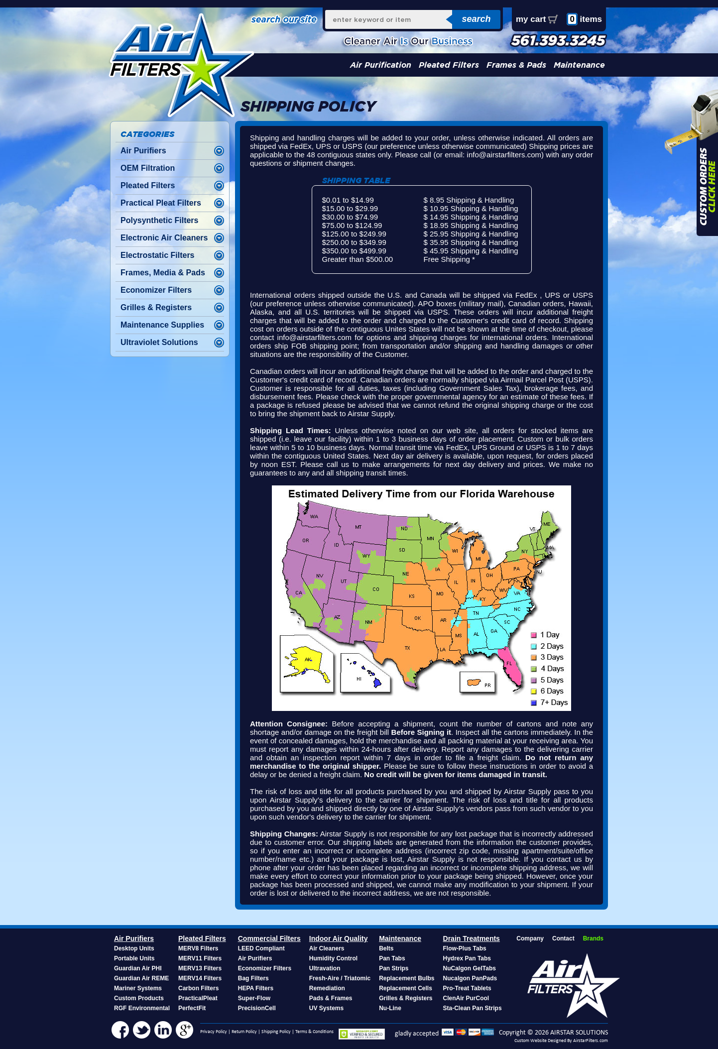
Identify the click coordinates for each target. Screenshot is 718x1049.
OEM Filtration (147, 168)
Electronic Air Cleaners (164, 237)
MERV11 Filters (200, 958)
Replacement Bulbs (406, 978)
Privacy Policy (213, 1032)
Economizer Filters (156, 290)
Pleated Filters (449, 65)
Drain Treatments (471, 938)
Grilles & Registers (156, 307)
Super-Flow (254, 998)
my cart (531, 19)
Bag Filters (253, 978)
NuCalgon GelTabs (469, 968)
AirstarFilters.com (590, 1041)
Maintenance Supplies (162, 325)
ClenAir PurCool (466, 998)
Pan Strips (393, 968)
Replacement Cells (405, 988)
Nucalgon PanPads (470, 978)
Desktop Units (134, 948)
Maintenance (579, 65)
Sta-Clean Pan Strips (472, 1008)
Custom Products (139, 998)
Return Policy (244, 1032)
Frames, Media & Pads (162, 272)
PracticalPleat (198, 998)
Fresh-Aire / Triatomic (339, 978)
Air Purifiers (143, 150)
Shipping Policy (276, 1032)
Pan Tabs (392, 958)
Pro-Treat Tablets (467, 988)
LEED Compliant (261, 948)
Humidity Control (333, 958)
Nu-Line (390, 1008)
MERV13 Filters (200, 968)
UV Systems (326, 1008)
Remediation (327, 988)
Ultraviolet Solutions (159, 342)
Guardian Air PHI (138, 968)
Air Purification (380, 65)
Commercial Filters (269, 938)
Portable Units (134, 958)
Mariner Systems (138, 988)
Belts (386, 948)
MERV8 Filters (198, 948)
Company (530, 938)
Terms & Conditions (314, 1032)
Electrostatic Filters (157, 255)
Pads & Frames (331, 998)
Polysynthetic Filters (159, 220)
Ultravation (325, 968)
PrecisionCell (257, 1008)
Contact (563, 938)
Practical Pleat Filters (160, 203)
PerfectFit (192, 1008)
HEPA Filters (255, 988)
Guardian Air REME (141, 978)
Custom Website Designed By (543, 1041)
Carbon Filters (198, 988)
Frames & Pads (516, 65)
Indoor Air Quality (338, 938)
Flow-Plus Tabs (464, 948)
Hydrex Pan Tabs (467, 958)
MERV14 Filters (200, 978)
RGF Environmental (142, 1008)
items (584, 19)
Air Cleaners (327, 948)
